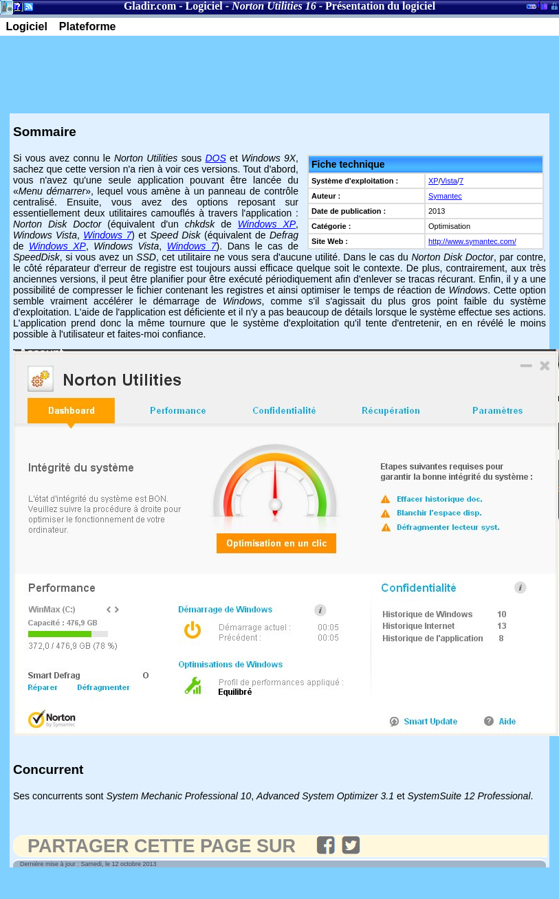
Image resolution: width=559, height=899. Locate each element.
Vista (449, 181)
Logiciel (204, 6)
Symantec (445, 196)
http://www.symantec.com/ (472, 241)
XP (433, 181)
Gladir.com (150, 6)
